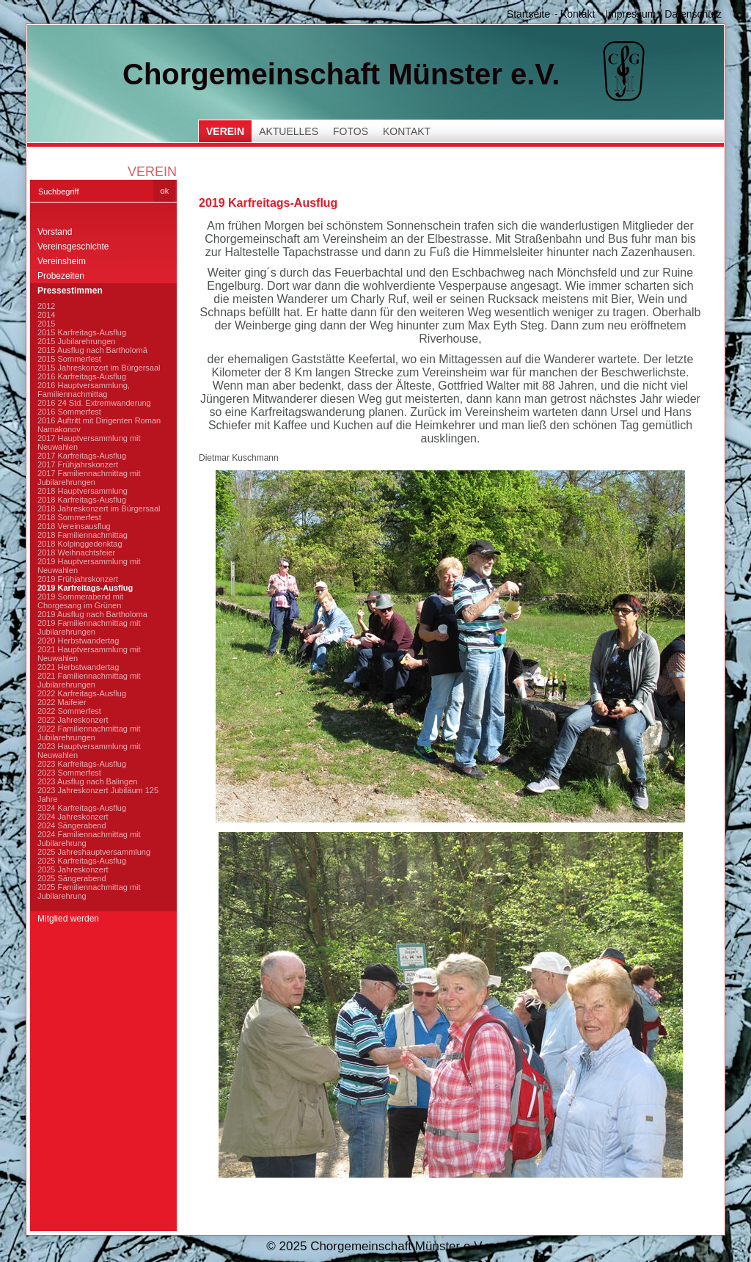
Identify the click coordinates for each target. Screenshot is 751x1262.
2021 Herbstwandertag (78, 667)
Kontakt (577, 14)
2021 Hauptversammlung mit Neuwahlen (89, 654)
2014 (46, 314)
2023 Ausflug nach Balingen (87, 781)
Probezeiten (60, 276)
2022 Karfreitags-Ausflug (81, 693)
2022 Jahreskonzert (73, 719)
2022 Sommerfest (69, 711)
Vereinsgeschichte (73, 246)
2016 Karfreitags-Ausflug (81, 376)
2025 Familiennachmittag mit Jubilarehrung (89, 891)
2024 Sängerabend (71, 825)
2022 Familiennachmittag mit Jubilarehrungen (89, 733)
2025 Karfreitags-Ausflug (81, 860)
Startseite (528, 14)
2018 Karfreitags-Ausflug (81, 499)
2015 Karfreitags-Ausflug (81, 332)
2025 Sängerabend (71, 878)
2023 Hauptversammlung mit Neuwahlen (89, 750)
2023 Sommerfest (69, 772)
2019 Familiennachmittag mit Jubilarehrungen (89, 627)
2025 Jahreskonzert (73, 869)
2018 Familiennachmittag (82, 534)
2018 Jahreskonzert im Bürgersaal (99, 508)
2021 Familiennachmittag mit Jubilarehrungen (89, 680)
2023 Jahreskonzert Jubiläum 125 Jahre (97, 794)
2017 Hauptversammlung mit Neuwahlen (89, 442)
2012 (46, 306)
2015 (46, 323)
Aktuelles (288, 131)
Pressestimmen (70, 290)
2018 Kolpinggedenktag (79, 543)
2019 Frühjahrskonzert (77, 579)
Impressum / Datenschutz (663, 14)
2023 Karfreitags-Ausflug (81, 763)
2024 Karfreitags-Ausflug (81, 807)
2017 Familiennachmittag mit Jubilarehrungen (89, 477)
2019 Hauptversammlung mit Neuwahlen (89, 566)
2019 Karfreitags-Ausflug (85, 587)
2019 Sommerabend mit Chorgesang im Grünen (80, 601)
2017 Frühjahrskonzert (77, 464)
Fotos (350, 131)
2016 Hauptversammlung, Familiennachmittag (83, 389)
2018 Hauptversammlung (82, 490)
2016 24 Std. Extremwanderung (94, 402)
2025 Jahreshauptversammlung (93, 851)
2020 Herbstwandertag (78, 640)
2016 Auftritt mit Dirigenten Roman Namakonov (99, 425)
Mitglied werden (68, 918)
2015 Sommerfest (69, 358)
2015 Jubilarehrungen (76, 341)
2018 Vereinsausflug (74, 526)
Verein (225, 131)
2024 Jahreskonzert (73, 816)
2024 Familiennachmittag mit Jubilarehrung (89, 838)
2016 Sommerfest (69, 411)
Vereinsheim (61, 261)
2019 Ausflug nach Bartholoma (92, 614)
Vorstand (54, 232)
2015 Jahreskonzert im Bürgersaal (99, 367)
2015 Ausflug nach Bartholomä (92, 350)
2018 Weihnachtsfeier (76, 552)
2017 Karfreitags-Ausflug (81, 455)
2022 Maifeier (62, 702)
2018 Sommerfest (69, 517)
